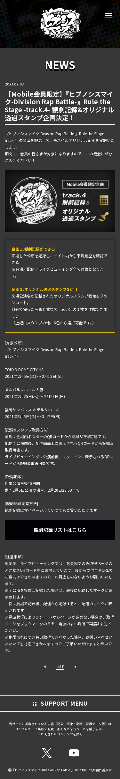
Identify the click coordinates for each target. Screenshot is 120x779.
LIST (60, 666)
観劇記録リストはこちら (60, 529)
